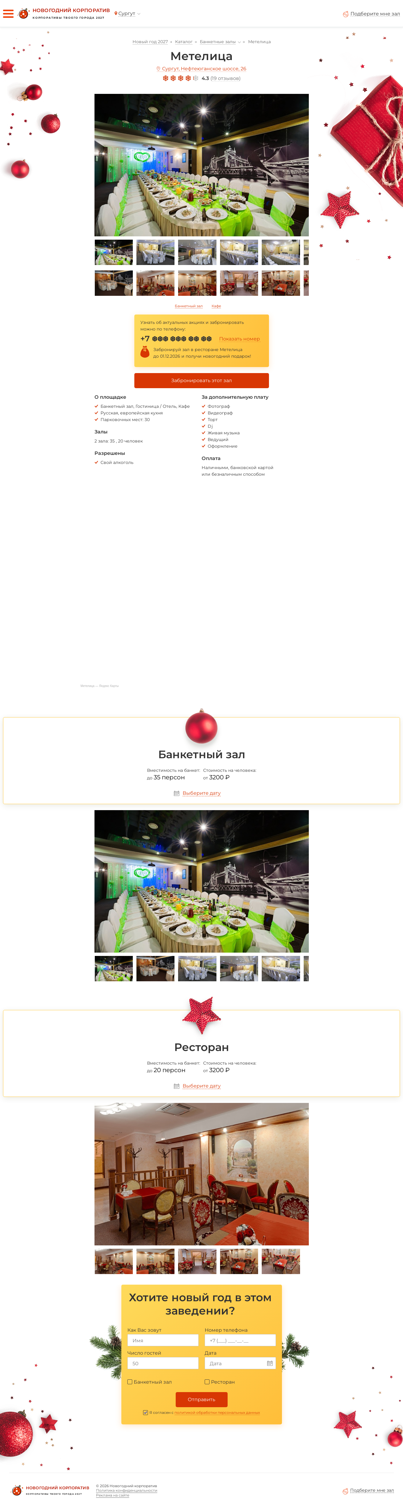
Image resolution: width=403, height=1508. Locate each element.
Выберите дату (202, 793)
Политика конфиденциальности (126, 1490)
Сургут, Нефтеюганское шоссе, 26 (204, 69)
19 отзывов (225, 78)
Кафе (216, 306)
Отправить (201, 1399)
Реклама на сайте (112, 1495)
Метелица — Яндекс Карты (100, 686)
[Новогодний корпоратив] (63, 13)
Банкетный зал (189, 306)
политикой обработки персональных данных (217, 1412)
